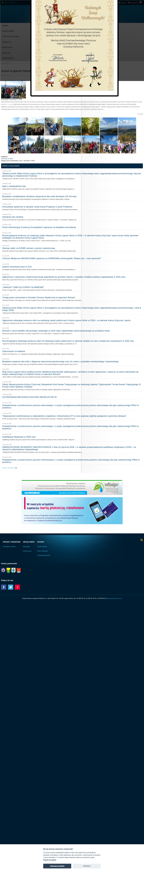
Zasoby (40, 542)
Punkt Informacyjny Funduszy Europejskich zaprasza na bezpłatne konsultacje (39, 227)
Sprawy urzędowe (11, 542)
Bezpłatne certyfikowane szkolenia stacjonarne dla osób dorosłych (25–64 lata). (39, 196)
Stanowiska (26, 546)
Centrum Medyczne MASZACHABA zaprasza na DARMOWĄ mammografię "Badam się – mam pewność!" (51, 258)
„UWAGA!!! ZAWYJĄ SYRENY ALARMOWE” (23, 287)
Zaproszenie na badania (13, 351)
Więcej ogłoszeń (8, 468)
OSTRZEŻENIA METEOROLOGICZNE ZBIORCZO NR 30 (29, 397)
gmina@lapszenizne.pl (114, 598)
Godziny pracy (27, 551)
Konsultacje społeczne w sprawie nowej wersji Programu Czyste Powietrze (37, 207)
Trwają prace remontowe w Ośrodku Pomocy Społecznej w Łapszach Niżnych (38, 297)
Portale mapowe (42, 546)
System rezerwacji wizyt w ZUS (17, 267)
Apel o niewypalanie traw (14, 186)
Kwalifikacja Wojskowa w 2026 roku (19, 437)
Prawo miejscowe (42, 551)
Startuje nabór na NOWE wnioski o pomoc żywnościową (28, 248)
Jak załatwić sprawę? (9, 546)
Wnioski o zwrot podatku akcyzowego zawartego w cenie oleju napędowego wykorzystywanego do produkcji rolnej (56, 331)
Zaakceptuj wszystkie (57, 866)
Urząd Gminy (29, 542)
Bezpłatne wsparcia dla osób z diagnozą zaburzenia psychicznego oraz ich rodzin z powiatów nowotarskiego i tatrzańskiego (60, 361)
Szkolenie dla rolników (12, 217)
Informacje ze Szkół (7, 158)
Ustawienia (86, 866)
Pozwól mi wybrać (49, 860)
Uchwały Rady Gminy (43, 555)
